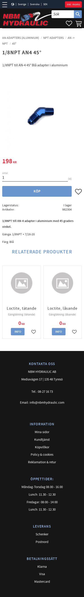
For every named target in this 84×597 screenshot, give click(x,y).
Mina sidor (42, 432)
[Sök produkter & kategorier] (63, 14)
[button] (6, 5)
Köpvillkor (42, 447)
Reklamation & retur (42, 462)
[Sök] (78, 14)
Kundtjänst (42, 440)
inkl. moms (73, 4)
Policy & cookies (42, 455)
